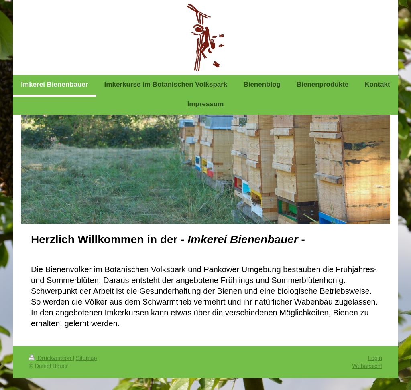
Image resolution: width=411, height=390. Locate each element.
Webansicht (367, 366)
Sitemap (86, 358)
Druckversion (51, 358)
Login (375, 358)
